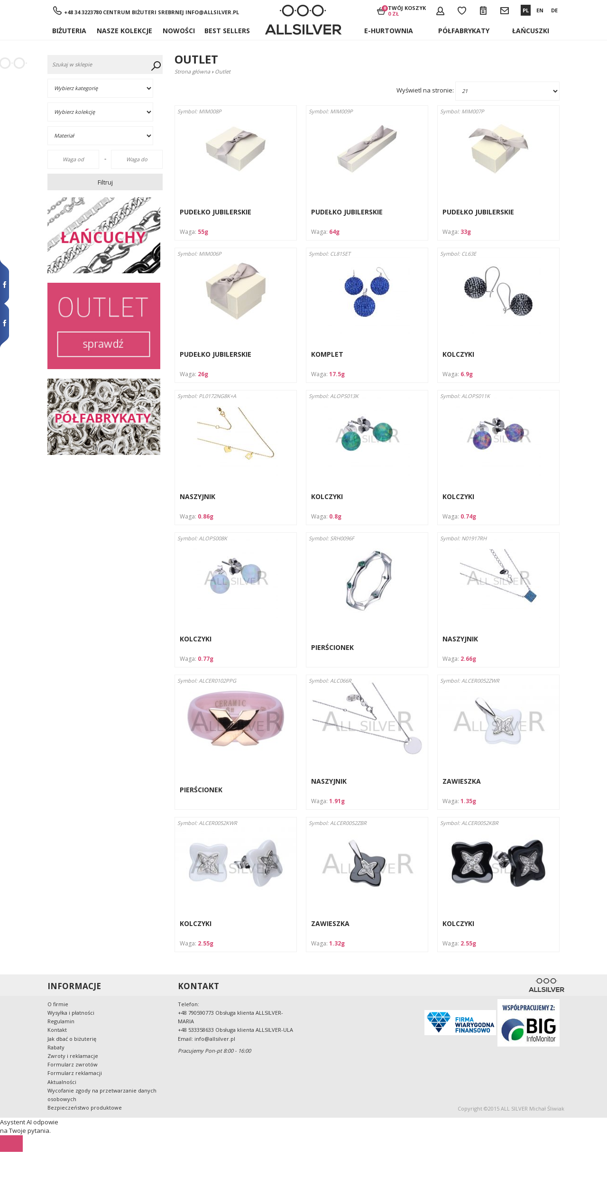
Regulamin (60, 1021)
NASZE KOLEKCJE (124, 30)
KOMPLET (327, 354)
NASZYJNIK (197, 496)
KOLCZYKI (458, 354)
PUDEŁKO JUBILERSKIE (215, 211)
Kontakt (57, 1029)
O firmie (57, 1004)
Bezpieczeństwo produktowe (84, 1107)
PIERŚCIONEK (332, 647)
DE (554, 10)
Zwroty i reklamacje (72, 1055)
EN (539, 10)
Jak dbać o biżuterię (71, 1038)
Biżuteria (69, 30)
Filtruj (105, 182)
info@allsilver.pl (212, 12)
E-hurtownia (388, 30)
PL (526, 10)
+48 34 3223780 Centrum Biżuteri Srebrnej (124, 12)
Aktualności (61, 1081)
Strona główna (192, 71)
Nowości (179, 30)
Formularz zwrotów (72, 1064)
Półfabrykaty (463, 30)
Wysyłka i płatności (70, 1012)
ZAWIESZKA (461, 781)
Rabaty (55, 1047)
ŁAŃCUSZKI (530, 30)
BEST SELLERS (227, 30)
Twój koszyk (407, 10)
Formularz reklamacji (74, 1072)
